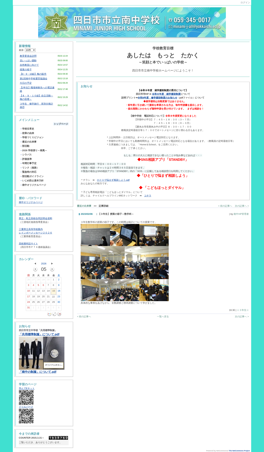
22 (53, 297)
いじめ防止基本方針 (32, 180)
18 (33, 297)
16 (59, 291)
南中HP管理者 (241, 214)
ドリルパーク (26, 406)
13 (43, 291)
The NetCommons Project (239, 451)
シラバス (26, 154)
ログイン (245, 2)
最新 (27, 50)
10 (28, 291)
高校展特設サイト (28, 243)
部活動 (24, 146)
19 (38, 297)
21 (48, 297)
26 (28, 280)
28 (38, 280)
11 (33, 291)
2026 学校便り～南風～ (33, 150)
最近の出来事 (28, 141)
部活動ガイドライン (32, 176)
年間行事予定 (28, 163)
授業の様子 (26, 69)
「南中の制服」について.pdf (37, 371)
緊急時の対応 (28, 172)
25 (33, 303)
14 (48, 291)
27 (33, 280)
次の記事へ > (242, 206)
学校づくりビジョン (32, 137)
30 (48, 280)
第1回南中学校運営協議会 (33, 78)
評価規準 (26, 159)
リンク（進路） (29, 167)
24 (28, 303)
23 (58, 297)
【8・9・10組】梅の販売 (33, 74)
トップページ (61, 124)
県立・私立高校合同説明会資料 (35, 218)
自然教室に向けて (29, 65)
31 (28, 308)
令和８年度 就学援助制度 (166, 94)
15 (53, 291)
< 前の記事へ (225, 206)
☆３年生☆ (243, 310)
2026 (43, 263)
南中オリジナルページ (33, 185)
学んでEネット (27, 388)
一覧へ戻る (163, 316)
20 (43, 297)
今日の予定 (26, 83)
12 (38, 291)
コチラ (147, 195)
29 (43, 280)
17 (28, 297)
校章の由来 (27, 133)
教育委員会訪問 (28, 56)
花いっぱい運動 (28, 60)
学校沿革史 (27, 128)
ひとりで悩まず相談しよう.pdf (113, 180)
